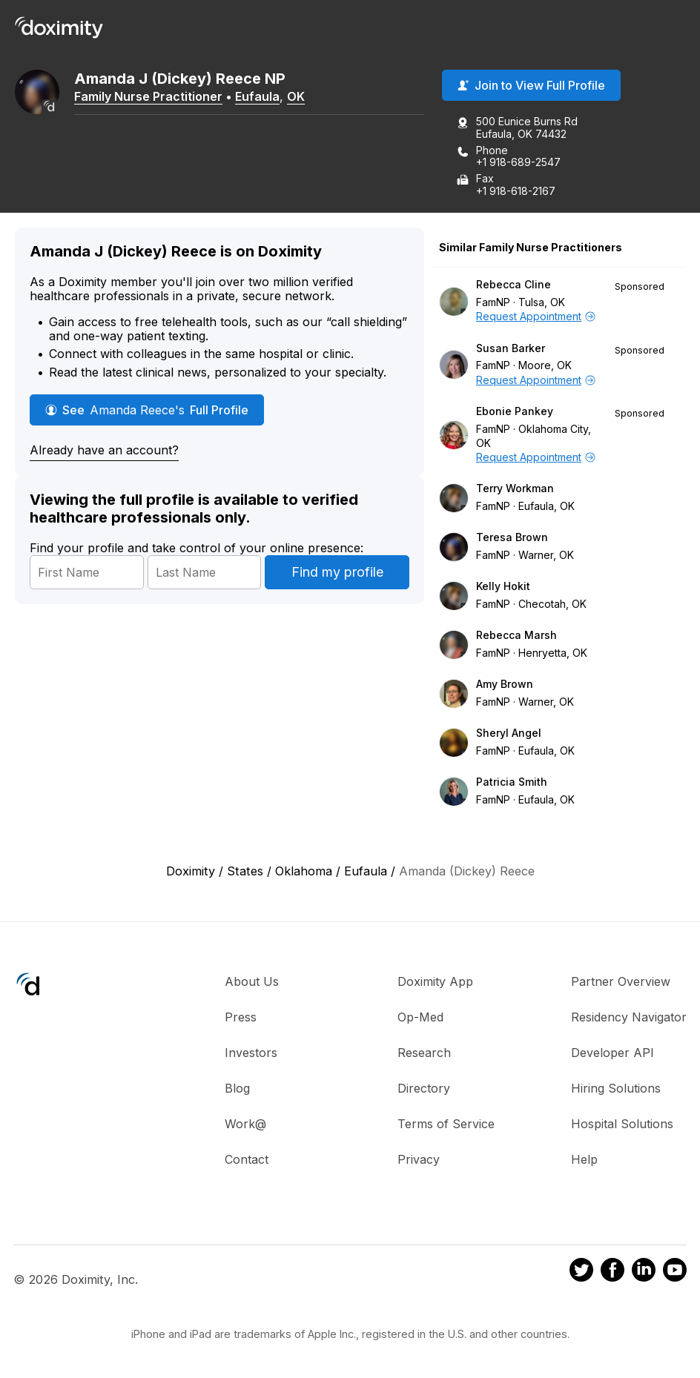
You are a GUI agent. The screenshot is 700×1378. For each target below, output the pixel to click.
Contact (246, 1159)
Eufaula (257, 96)
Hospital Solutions (622, 1123)
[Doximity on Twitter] (581, 1272)
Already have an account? (104, 450)
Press (241, 1017)
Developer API (612, 1052)
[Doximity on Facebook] (612, 1272)
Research (424, 1052)
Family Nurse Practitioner (148, 96)
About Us (252, 981)
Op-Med (420, 1017)
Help (584, 1159)
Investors (251, 1052)
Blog (237, 1088)
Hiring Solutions (616, 1088)
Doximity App (435, 981)
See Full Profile (146, 410)
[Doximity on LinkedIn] (644, 1272)
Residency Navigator (629, 1017)
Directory (423, 1088)
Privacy (418, 1159)
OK (296, 96)
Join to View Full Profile (531, 85)
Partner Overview (620, 981)
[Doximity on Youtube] (675, 1272)
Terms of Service (446, 1123)
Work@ (245, 1123)
